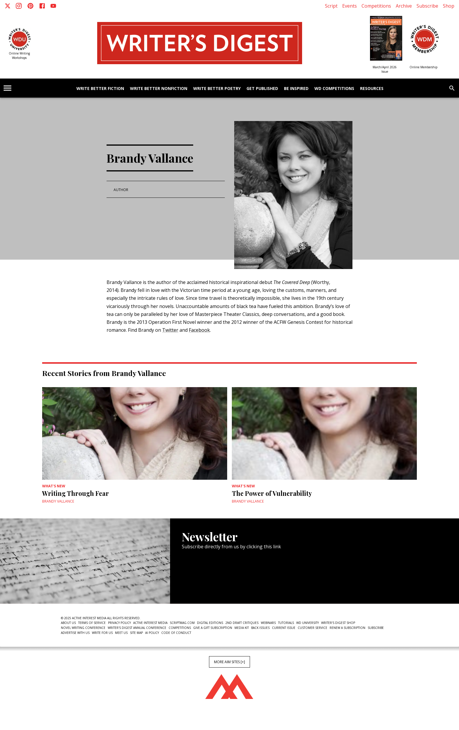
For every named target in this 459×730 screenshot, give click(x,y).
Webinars (268, 623)
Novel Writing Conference (83, 628)
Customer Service (312, 628)
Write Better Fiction (100, 88)
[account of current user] (7, 88)
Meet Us (121, 633)
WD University (307, 623)
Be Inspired (296, 88)
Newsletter (202, 586)
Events (349, 6)
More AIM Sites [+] (229, 661)
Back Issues (260, 628)
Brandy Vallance (58, 501)
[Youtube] (53, 5)
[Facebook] (42, 5)
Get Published (262, 88)
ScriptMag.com (182, 623)
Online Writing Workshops (19, 55)
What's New (53, 486)
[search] (452, 88)
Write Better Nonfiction (159, 88)
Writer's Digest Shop (338, 623)
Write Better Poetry (217, 88)
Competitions (376, 6)
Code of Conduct (176, 633)
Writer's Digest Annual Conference (137, 628)
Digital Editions (210, 623)
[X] (8, 5)
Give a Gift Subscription (212, 628)
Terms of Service (92, 623)
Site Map (136, 633)
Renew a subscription (347, 628)
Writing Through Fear (75, 493)
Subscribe (427, 6)
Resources (372, 88)
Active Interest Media (150, 623)
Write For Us (102, 633)
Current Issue (283, 628)
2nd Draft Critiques (241, 623)
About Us (68, 623)
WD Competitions (334, 88)
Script (331, 6)
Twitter (170, 330)
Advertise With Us (75, 633)
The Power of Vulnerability (272, 493)
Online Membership (423, 67)
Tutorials (286, 623)
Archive (404, 6)
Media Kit (241, 628)
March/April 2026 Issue (385, 69)
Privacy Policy (119, 623)
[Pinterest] (30, 5)
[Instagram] (18, 5)
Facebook (199, 330)
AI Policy (152, 633)
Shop (448, 6)
